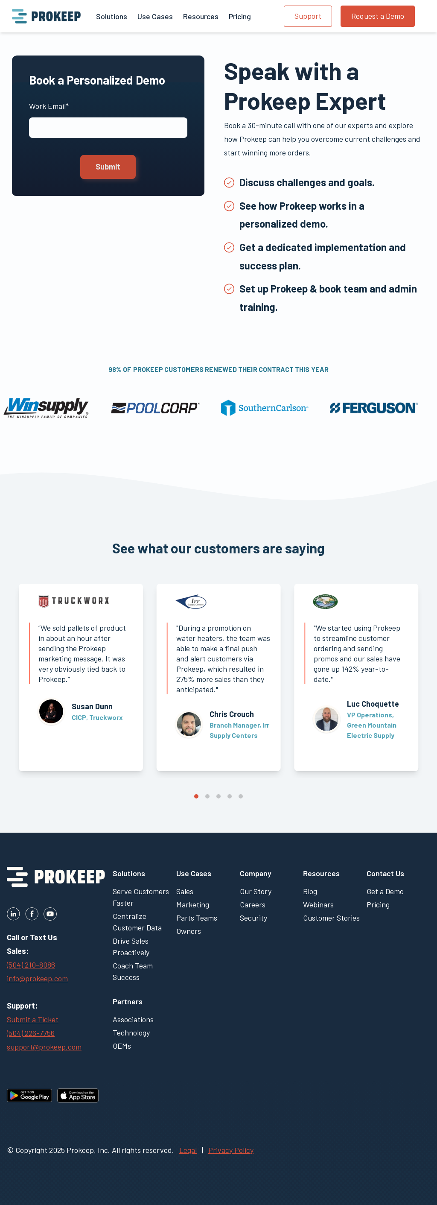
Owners (188, 931)
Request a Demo (377, 15)
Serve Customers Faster (141, 896)
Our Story (255, 891)
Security (253, 917)
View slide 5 (241, 796)
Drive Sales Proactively (131, 946)
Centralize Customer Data (137, 921)
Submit (108, 166)
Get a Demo (385, 891)
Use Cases (193, 873)
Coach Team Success (133, 971)
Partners (128, 1001)
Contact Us (385, 873)
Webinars (318, 904)
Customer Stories (331, 917)
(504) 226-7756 (31, 1033)
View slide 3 (218, 796)
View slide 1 (196, 796)
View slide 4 (229, 796)
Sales (184, 891)
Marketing (192, 904)
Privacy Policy (230, 1150)
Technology (131, 1032)
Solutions (129, 873)
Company (255, 873)
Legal (188, 1150)
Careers (252, 904)
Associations (133, 1019)
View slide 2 (207, 796)
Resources (321, 873)
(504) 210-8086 (31, 964)
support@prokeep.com (44, 1046)
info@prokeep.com (37, 978)
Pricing (378, 904)
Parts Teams (196, 917)
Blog (310, 891)
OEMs (122, 1045)
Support (307, 15)
